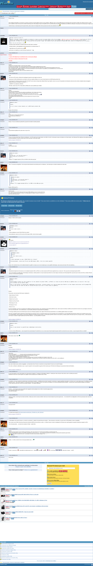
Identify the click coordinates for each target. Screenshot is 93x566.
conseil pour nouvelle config (7, 556)
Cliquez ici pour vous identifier (23, 466)
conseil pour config (5, 554)
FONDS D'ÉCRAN (62, 7)
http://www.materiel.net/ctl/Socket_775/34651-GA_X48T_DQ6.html (31, 412)
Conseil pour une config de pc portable (9, 545)
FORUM (74, 7)
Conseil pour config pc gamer (7, 546)
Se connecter (90, 1)
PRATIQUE (26, 7)
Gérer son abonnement (5, 210)
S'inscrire (85, 1)
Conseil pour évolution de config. (8, 548)
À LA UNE (19, 7)
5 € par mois (4, 205)
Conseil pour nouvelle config (7, 551)
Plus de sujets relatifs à (46, 560)
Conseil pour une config (6, 559)
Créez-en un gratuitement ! (31, 470)
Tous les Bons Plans (89, 486)
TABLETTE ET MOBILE (43, 7)
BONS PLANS (53, 7)
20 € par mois (19, 205)
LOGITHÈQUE (33, 7)
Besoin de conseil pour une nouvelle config (10, 553)
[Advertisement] (46, 532)
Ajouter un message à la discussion (83, 13)
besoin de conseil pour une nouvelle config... (10, 557)
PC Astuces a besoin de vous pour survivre (11, 201)
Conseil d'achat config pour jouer (8, 543)
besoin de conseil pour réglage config (8, 549)
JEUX (69, 7)
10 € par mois (11, 205)
